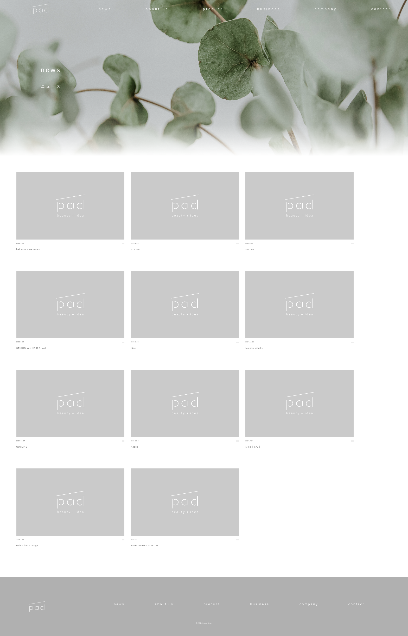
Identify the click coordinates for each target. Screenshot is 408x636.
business (268, 9)
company (326, 9)
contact (381, 9)
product (213, 9)
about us (157, 9)
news (105, 9)
